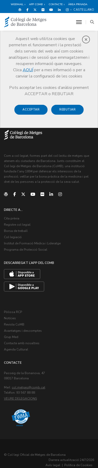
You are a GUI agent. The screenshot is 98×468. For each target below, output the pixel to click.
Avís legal (52, 465)
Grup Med (11, 337)
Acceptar (30, 110)
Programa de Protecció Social (25, 250)
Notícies (10, 318)
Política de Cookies (78, 465)
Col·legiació (13, 237)
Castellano (83, 10)
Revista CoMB (14, 324)
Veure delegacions (20, 398)
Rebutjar (67, 110)
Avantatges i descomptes (23, 331)
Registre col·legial (17, 225)
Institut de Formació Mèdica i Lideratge (32, 243)
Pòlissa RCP (13, 312)
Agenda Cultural (16, 349)
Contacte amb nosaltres (21, 343)
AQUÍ (28, 70)
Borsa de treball (16, 231)
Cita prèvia (11, 218)
